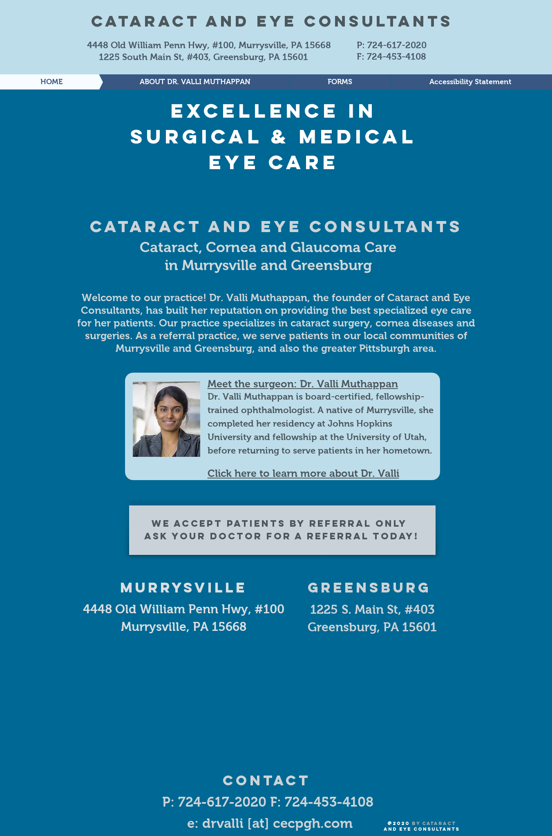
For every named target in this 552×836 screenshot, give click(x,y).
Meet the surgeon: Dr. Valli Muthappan (303, 383)
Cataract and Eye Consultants (272, 21)
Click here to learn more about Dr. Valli (303, 473)
